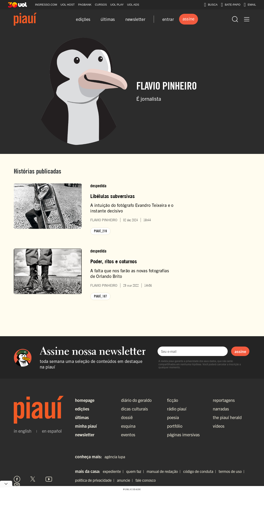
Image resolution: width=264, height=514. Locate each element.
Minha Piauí (86, 426)
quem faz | (136, 471)
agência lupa (114, 456)
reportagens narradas (224, 404)
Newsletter (84, 434)
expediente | (114, 471)
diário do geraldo (136, 400)
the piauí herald (227, 417)
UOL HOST (68, 4)
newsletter (135, 19)
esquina (128, 426)
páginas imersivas (183, 434)
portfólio (174, 426)
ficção (172, 400)
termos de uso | (232, 471)
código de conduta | (200, 471)
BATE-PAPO (230, 4)
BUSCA (211, 4)
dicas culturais (134, 408)
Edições (82, 408)
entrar (168, 19)
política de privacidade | (95, 480)
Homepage (84, 400)
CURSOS (101, 4)
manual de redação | (164, 471)
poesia (173, 417)
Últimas (82, 417)
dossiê (127, 417)
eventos (128, 434)
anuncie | (126, 480)
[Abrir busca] (235, 19)
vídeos (218, 426)
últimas (108, 19)
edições (83, 19)
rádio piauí (176, 408)
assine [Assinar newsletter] (240, 351)
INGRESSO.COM (46, 4)
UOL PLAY (117, 4)
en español (52, 431)
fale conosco (145, 480)
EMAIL (250, 4)
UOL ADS (133, 4)
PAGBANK (85, 4)
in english (22, 431)
